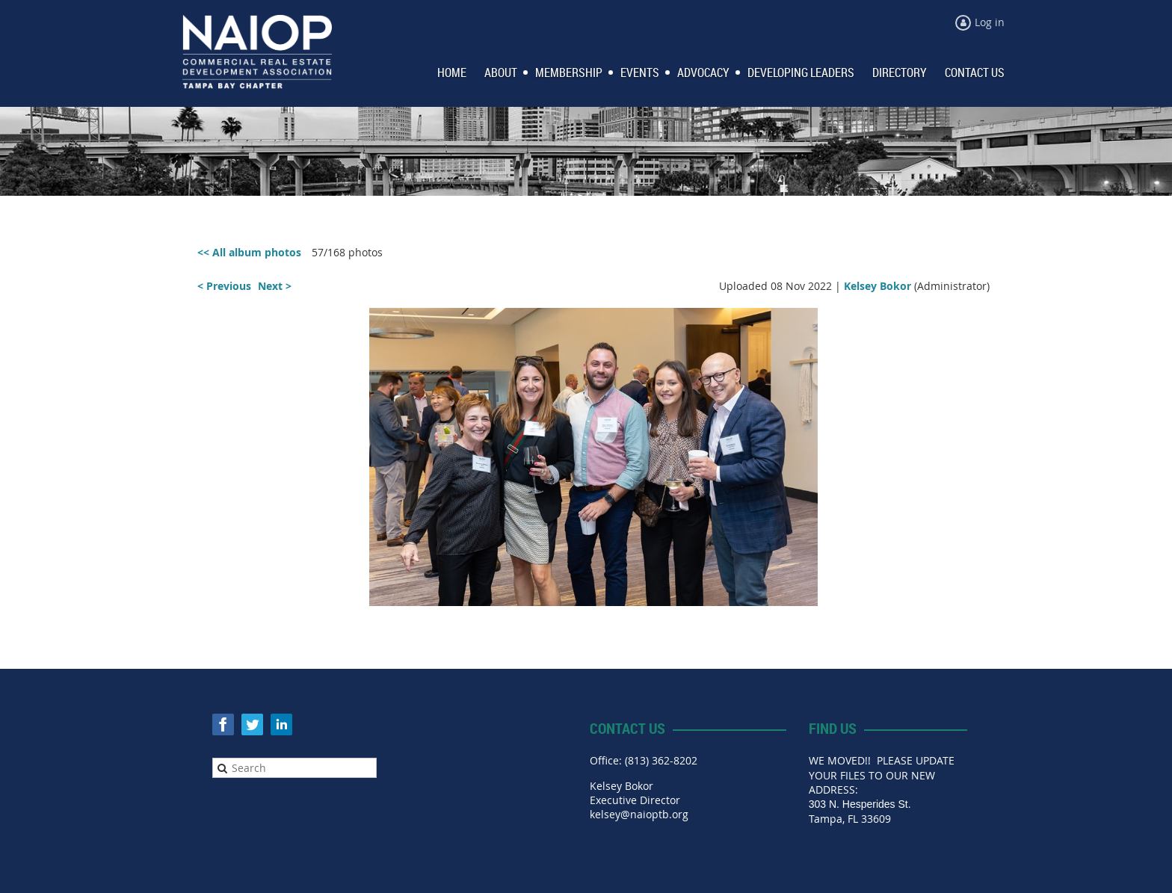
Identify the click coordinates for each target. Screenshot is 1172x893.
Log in (990, 22)
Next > (275, 286)
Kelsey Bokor (877, 286)
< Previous (224, 286)
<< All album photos (249, 252)
